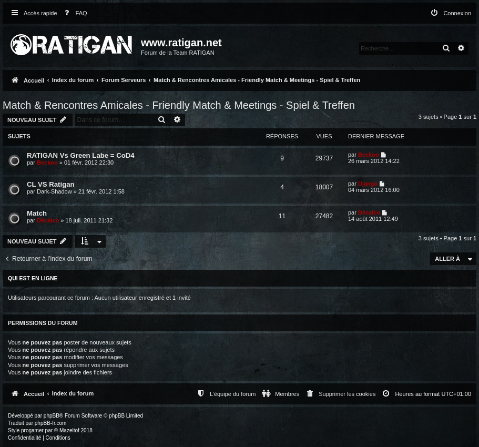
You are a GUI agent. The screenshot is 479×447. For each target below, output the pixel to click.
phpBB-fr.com (51, 423)
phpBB (51, 416)
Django (368, 183)
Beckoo (47, 162)
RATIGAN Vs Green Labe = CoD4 (81, 155)
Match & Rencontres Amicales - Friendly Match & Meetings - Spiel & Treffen (179, 105)
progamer (32, 430)
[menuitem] (73, 13)
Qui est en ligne (33, 278)
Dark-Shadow (54, 191)
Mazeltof (69, 430)
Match (37, 213)
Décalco (48, 220)
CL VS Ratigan (51, 184)
